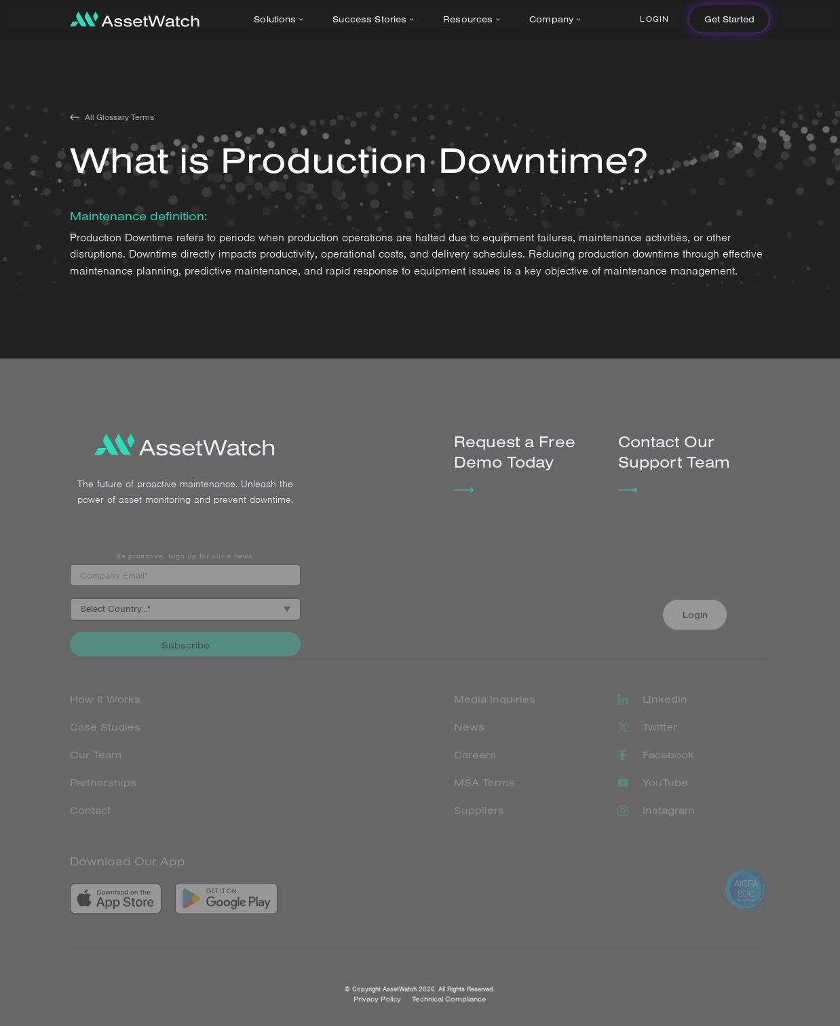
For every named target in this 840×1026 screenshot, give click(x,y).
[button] (281, 19)
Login (654, 19)
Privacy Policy (377, 1008)
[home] (134, 19)
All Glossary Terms (119, 117)
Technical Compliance (449, 1008)
